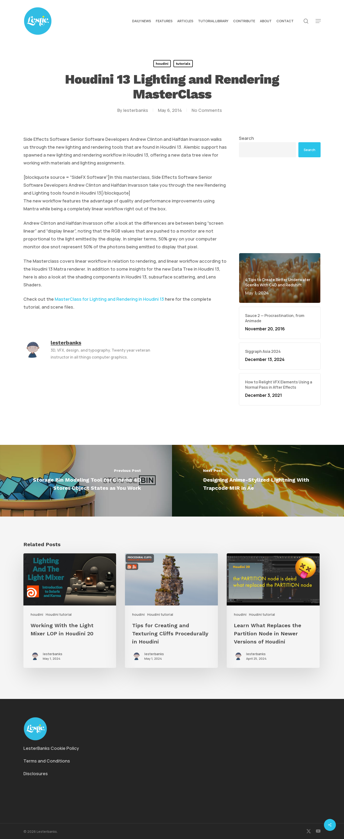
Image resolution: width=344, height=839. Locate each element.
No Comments (207, 110)
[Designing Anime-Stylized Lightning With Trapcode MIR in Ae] (258, 481)
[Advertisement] (280, 205)
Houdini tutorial (59, 614)
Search (246, 138)
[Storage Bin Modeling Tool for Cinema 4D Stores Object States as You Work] (86, 481)
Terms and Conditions (46, 761)
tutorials (183, 63)
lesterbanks (135, 110)
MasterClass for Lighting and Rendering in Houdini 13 (109, 299)
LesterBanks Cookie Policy (51, 748)
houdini (162, 63)
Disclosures (35, 773)
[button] (318, 21)
